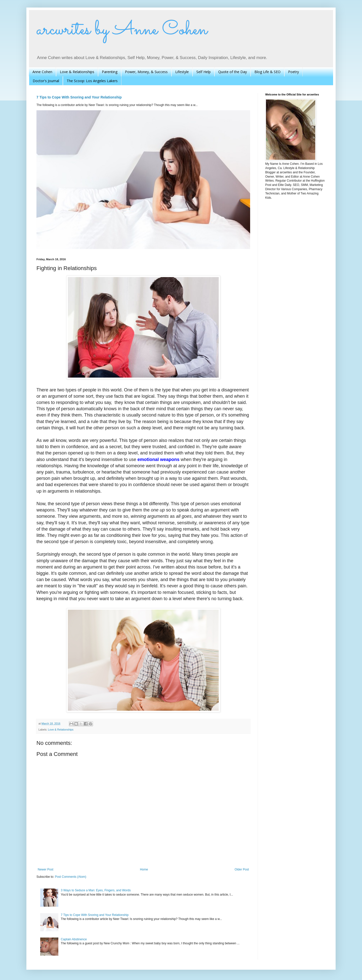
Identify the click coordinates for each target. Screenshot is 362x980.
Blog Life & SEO (267, 71)
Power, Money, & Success (146, 71)
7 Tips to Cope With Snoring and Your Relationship (79, 97)
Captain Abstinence (74, 939)
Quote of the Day (232, 71)
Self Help (203, 71)
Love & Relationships (77, 71)
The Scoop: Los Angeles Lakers (92, 80)
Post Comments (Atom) (70, 877)
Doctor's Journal (46, 80)
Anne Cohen (42, 71)
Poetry (293, 71)
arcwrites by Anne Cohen (121, 30)
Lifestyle (182, 71)
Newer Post (45, 869)
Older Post (242, 869)
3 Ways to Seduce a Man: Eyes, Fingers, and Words (96, 890)
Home (144, 869)
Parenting (109, 71)
